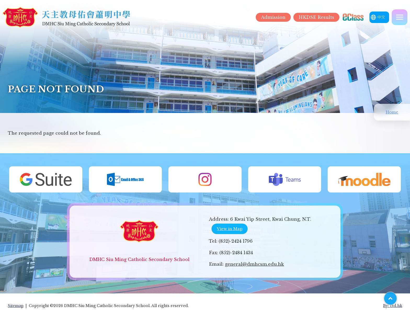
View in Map (229, 228)
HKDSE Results (316, 17)
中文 (381, 17)
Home (392, 112)
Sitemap (16, 305)
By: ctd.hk (392, 305)
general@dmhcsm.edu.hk (254, 264)
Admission (273, 17)
